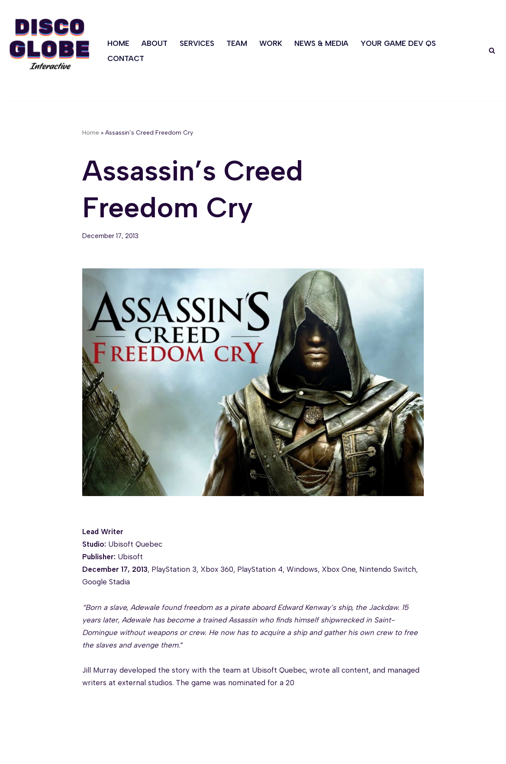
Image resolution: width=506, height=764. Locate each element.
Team (236, 43)
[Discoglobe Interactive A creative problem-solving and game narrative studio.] (49, 44)
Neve (15, 752)
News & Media (321, 43)
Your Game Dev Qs (398, 43)
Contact (125, 58)
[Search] (492, 50)
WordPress (93, 752)
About (155, 43)
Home (118, 43)
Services (197, 43)
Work (270, 43)
